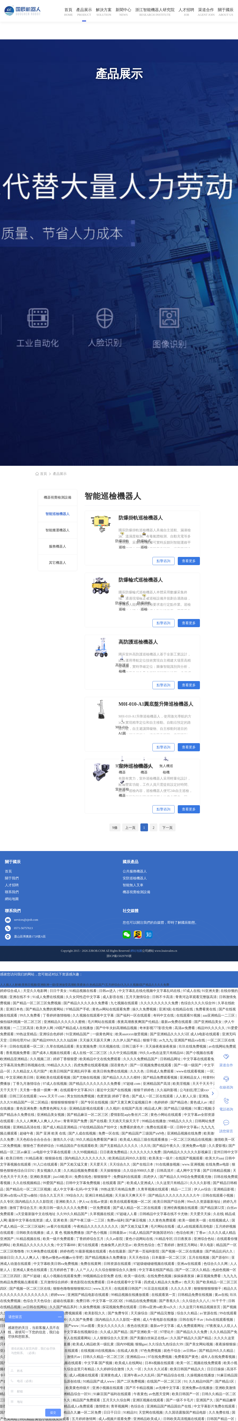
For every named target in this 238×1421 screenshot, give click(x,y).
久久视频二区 (41, 1059)
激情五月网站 (187, 1245)
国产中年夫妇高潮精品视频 (117, 1028)
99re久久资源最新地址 (204, 1202)
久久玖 (145, 1146)
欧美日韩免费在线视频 (111, 1071)
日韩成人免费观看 (160, 1071)
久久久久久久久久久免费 (159, 1003)
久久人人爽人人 (27, 1257)
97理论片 (167, 1332)
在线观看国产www (65, 1326)
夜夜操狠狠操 (226, 1344)
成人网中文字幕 (188, 1170)
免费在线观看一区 (160, 1127)
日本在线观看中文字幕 (124, 1282)
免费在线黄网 (91, 1264)
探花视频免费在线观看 (120, 1307)
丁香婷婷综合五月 (90, 1239)
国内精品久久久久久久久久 (86, 1158)
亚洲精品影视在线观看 (86, 1108)
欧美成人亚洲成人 (141, 1183)
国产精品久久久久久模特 (122, 1077)
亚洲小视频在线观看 (108, 1388)
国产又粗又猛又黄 (74, 1164)
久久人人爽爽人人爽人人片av (39, 1121)
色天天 (189, 1282)
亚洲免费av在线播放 (198, 1388)
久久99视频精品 (85, 1152)
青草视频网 (120, 1406)
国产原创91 (221, 1257)
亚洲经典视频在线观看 (181, 1208)
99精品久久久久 (59, 1065)
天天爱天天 (99, 1164)
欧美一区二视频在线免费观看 (199, 1363)
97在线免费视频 (160, 1357)
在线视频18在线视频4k (98, 1351)
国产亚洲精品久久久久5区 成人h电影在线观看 (185, 1034)
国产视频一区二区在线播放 (183, 1251)
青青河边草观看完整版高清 (196, 997)
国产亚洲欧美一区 (144, 1332)
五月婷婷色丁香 (62, 1270)
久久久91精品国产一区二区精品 (24, 1102)
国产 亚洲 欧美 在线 (51, 1133)
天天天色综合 (139, 1257)
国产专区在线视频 (95, 1102)
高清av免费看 (185, 1028)
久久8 (148, 1369)
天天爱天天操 (201, 1214)
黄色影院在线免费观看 (88, 1282)
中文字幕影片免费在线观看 (215, 1406)
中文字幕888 (66, 1245)
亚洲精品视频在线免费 (184, 1133)
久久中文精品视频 (123, 1053)
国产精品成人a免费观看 (75, 1406)
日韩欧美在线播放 (30, 1233)
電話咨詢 (226, 1104)
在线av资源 (99, 1202)
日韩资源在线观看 (118, 1264)
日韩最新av (118, 1233)
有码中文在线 (164, 1015)
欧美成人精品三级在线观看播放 (144, 1139)
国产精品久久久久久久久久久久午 (174, 1195)
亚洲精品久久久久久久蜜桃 (65, 1022)
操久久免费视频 (144, 1009)
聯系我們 (12, 892)
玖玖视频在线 (110, 1046)
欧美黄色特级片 (78, 1388)
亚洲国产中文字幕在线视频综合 (74, 1332)
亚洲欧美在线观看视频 (53, 1077)
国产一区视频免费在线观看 (151, 1065)
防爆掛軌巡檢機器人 (141, 517)
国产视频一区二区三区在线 (30, 1288)
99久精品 (26, 1419)
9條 (115, 828)
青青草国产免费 (75, 1121)
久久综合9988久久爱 (139, 1170)
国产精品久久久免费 (192, 1332)
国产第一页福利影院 (144, 1251)
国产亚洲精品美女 (208, 1022)
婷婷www (58, 1295)
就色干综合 (173, 1351)
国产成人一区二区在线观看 (153, 1096)
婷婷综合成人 (11, 991)
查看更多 (189, 561)
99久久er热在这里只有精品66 (161, 1053)
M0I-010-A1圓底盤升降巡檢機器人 (156, 704)
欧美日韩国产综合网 (169, 1202)
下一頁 (167, 828)
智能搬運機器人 (57, 530)
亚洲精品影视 (224, 1189)
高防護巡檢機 (122, 664)
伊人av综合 (203, 1189)
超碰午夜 (27, 1133)
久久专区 (7, 1202)
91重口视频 (202, 1108)
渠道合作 (206, 10)
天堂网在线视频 (151, 1412)
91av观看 (88, 1326)
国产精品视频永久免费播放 (106, 1257)
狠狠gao (141, 1344)
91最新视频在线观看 (91, 1251)
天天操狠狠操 (111, 1170)
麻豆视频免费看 (209, 1276)
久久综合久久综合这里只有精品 (70, 1369)
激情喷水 (102, 1406)
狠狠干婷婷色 (144, 1090)
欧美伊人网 (45, 1028)
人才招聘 (186, 10)
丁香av (201, 1233)
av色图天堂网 (159, 1394)
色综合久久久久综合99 (198, 1003)
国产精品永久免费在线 (17, 1115)
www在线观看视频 (190, 1071)
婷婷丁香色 (121, 1096)
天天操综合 (140, 1313)
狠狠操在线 (54, 1158)
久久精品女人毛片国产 (30, 1071)
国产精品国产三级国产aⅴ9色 (143, 1133)
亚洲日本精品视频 (99, 1195)
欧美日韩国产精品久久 (188, 1369)
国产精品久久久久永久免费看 (86, 1003)
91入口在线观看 (46, 1164)
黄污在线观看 (88, 1245)
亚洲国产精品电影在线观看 (88, 1295)
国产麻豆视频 (136, 1220)
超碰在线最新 (64, 1301)
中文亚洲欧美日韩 (20, 1077)
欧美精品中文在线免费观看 (100, 1059)
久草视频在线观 (102, 1214)
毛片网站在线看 (163, 1226)
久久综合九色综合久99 (166, 1344)
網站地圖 (12, 899)
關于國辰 (226, 10)
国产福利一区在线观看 (134, 1015)
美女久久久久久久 (111, 1326)
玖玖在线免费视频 (193, 1046)
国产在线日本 (143, 1164)
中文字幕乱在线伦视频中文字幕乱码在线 (150, 991)
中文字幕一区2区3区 (108, 1301)
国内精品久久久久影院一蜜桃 (118, 1319)
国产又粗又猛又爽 (135, 1226)
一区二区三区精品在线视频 (191, 1139)
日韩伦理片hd (20, 1040)
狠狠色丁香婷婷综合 (39, 1146)
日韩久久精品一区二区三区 (104, 1357)
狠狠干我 (150, 1040)
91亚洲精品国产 (78, 1034)
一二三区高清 (23, 1028)
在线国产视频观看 (189, 1158)
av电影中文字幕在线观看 (52, 1152)
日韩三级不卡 (133, 1046)
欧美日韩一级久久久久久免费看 (64, 1208)
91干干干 (219, 1301)
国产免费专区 (118, 1313)
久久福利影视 (167, 1090)
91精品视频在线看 (83, 991)
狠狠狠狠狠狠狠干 (65, 1102)
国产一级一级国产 (188, 1065)
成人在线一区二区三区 (90, 1053)
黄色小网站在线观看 (166, 1115)
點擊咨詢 (163, 561)
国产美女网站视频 (199, 1344)
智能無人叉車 (133, 885)
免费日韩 (83, 1301)
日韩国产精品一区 (221, 1419)
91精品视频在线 (28, 1239)
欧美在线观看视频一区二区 (131, 1202)
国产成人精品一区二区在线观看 (137, 1208)
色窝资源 (104, 1096)
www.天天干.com (52, 1096)
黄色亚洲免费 (27, 1108)
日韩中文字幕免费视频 (83, 1183)
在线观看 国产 (114, 1183)
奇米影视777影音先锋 (156, 1028)
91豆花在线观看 (156, 1288)
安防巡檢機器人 (135, 878)
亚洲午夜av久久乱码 (139, 1375)
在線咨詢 (226, 1082)
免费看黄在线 (206, 1009)
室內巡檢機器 (122, 765)
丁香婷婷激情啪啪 (57, 1015)
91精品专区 (164, 1239)
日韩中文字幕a (187, 1127)
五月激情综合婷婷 (54, 1282)
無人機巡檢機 (166, 765)
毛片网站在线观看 (102, 1022)
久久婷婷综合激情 (111, 1369)
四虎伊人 (150, 1177)
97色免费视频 (151, 1351)
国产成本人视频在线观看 (51, 1053)
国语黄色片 (119, 1065)
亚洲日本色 (15, 1009)
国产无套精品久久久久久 (119, 1146)
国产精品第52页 (212, 1208)
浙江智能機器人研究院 (155, 10)
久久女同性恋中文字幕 (83, 997)
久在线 (218, 1214)
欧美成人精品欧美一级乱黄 (94, 1344)
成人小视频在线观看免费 (62, 1276)
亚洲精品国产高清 (157, 1084)
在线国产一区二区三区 (164, 1381)
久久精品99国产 (201, 1381)
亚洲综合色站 (204, 1239)
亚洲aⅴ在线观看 (189, 1264)
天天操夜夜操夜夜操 (161, 1046)
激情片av (74, 1357)
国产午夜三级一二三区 (87, 1220)
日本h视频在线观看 (160, 1363)
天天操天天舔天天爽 (95, 1040)
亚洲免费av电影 (194, 1146)
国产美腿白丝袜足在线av (149, 1338)
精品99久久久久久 (211, 1028)
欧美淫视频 (182, 1084)
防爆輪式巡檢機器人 (141, 580)
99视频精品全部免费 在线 (102, 1276)
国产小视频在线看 (200, 1053)
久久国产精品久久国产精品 (191, 1338)
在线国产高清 (132, 1108)
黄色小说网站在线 (139, 1239)
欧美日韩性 (15, 1158)
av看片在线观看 (59, 1226)
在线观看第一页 (164, 1295)
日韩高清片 (166, 1170)
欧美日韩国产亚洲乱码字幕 (71, 1071)
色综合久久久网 (216, 1264)
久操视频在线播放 (201, 1375)
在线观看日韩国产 (128, 1288)
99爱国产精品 (53, 1183)
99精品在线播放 (154, 1121)
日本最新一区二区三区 (169, 1257)
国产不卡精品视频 (140, 1388)
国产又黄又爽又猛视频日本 (131, 1102)
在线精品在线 (183, 1009)
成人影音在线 (113, 997)
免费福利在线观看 (127, 1177)
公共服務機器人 (135, 871)
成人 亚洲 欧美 (57, 1220)
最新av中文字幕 (162, 1326)
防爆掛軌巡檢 (122, 540)
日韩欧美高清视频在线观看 (184, 1419)
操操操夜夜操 (184, 1276)
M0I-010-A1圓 (122, 726)
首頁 (68, 10)
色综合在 (138, 1406)
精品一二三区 (182, 1189)
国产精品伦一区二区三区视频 (29, 1189)
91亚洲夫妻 (210, 991)
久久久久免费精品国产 (141, 1059)
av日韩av (190, 1351)
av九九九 (166, 1040)
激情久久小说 (64, 1139)
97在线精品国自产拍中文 (98, 1127)
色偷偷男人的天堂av (117, 1245)
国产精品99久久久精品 (216, 1351)
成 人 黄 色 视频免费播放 (65, 1233)
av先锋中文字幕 (168, 1388)
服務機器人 (57, 546)
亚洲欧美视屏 (41, 1177)
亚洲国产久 (205, 1400)
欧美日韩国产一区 (186, 1394)
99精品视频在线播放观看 (130, 1295)
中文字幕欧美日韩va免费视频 (56, 1264)
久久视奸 (113, 1108)
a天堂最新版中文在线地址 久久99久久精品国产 (52, 1214)
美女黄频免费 (87, 1046)
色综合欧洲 (185, 1233)
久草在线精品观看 (60, 1046)
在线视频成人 (219, 1220)
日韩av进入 (108, 991)
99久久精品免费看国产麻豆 (97, 1139)
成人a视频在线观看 (84, 1375)
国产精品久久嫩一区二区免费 (79, 1412)
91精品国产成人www (99, 1381)
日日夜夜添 (183, 1239)
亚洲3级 (165, 1009)
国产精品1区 (225, 1381)
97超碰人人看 (127, 1214)
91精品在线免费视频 (142, 1301)
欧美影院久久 (95, 1313)
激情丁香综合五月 (23, 1208)
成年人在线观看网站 (76, 1338)
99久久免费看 (30, 1015)
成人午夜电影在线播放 (160, 1319)
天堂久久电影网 (35, 991)
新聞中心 (123, 10)
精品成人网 (153, 1108)
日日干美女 (59, 991)
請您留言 (226, 1126)
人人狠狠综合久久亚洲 (111, 1338)
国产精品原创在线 (67, 1381)
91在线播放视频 (168, 1164)
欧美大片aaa (214, 1158)
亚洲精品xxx (136, 1357)
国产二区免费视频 (131, 1381)
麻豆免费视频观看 (69, 1313)
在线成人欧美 (128, 1351)
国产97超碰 (32, 1276)
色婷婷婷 (161, 1102)
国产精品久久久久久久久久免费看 (95, 1084)
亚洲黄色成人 (111, 1375)
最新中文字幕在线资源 (26, 1220)
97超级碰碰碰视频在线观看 (154, 1264)
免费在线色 (83, 1177)
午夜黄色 (140, 1394)
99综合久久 (74, 1195)
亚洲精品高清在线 (27, 1127)
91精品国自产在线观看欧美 (78, 1146)
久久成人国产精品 (114, 1332)
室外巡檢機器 (122, 788)
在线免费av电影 (218, 1164)
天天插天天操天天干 (124, 1121)
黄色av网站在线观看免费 (111, 1009)
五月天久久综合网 (117, 1400)
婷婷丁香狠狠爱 (65, 1059)
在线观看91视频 (188, 1015)
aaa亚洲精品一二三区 (219, 1015)
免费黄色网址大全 (53, 1108)
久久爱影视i (217, 1146)
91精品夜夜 (35, 1158)
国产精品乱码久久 (219, 1251)
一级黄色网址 (103, 1034)
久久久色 (137, 1071)
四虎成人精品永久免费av (163, 1282)
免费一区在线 (109, 1133)
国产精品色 (179, 1102)
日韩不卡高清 (163, 997)
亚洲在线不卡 (20, 997)
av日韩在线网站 (35, 1307)
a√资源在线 (209, 1313)
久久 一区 (134, 1369)
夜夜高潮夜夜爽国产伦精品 (138, 1022)
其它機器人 (57, 563)
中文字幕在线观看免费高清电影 (207, 1059)
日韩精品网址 (171, 1059)
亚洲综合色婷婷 (51, 1034)
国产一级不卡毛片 (180, 1400)
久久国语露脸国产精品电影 (186, 1412)
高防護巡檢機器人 (138, 642)
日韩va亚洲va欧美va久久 (158, 1307)
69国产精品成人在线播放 (74, 1028)
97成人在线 (191, 991)
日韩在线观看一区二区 (27, 1046)
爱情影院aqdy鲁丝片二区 (129, 1115)
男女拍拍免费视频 (81, 1096)
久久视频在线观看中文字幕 (94, 1015)
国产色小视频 (97, 1233)
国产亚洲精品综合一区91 (72, 1394)
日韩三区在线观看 (23, 1096)
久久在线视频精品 (27, 1183)
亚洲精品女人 (190, 1077)
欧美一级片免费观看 (59, 1239)
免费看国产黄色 (186, 1357)
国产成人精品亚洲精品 (60, 1127)
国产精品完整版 (162, 1313)
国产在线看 (98, 1121)
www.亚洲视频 (193, 1164)
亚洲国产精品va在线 (190, 1040)
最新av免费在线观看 (177, 1022)
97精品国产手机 (78, 1009)
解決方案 (104, 10)
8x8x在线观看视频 (220, 1319)
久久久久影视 (200, 1183)
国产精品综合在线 (171, 1375)
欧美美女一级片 (161, 1158)
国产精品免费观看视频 (160, 1077)
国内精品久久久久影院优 (34, 1202)
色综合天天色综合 (37, 1301)
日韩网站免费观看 (209, 1121)
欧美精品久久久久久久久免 (34, 1245)
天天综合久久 (120, 1164)
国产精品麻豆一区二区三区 (88, 1115)
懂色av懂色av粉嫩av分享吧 (62, 1257)
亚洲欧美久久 (66, 1202)
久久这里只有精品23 (172, 1183)
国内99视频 (125, 1344)
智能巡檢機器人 (57, 514)
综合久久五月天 (52, 1195)
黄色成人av (199, 1102)
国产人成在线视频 (82, 1133)
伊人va (84, 1202)
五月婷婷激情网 (84, 1419)
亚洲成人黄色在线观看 (30, 1270)
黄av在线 (221, 1295)
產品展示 (84, 10)
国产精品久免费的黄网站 (45, 1009)
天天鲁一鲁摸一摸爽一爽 (39, 1090)
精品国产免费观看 (87, 1400)
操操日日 (7, 1257)
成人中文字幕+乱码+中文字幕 (76, 1189)
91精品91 (130, 1412)
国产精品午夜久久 (166, 1146)
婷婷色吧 (67, 1251)
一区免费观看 (100, 1208)
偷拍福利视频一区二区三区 (21, 1022)
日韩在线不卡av (191, 1319)
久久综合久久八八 (196, 1301)
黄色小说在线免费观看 (52, 1419)
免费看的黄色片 (132, 1127)
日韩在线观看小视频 (218, 1195)
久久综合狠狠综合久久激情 (116, 1270)
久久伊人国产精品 (127, 1040)
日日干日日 (113, 1412)
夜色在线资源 (138, 1326)
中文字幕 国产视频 (98, 1363)
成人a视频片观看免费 (115, 1419)
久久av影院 (115, 1239)
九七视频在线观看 (124, 1003)
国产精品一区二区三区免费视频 (37, 1003)
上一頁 (130, 828)
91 (185, 1381)
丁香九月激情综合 (27, 1084)
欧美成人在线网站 (129, 1363)
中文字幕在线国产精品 (156, 1270)
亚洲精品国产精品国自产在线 (169, 1406)
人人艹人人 (84, 1270)
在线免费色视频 (159, 1276)
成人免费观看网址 (191, 1326)
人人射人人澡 (186, 1096)
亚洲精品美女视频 (51, 1115)
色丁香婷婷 (166, 1245)
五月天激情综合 (138, 997)
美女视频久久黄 (49, 1170)
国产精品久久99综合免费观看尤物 (186, 1177)
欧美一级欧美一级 (192, 1220)
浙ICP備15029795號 (119, 956)
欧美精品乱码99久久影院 (127, 1158)
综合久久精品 (187, 1313)
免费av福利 (115, 1220)
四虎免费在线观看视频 (91, 1065)
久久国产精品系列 (63, 1307)
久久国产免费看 (81, 1319)
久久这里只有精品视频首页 (200, 1307)
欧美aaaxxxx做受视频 (131, 1034)
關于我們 (12, 878)
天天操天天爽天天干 (131, 1195)
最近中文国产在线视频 (114, 1090)
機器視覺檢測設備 (57, 497)
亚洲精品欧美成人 (147, 1419)
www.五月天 (102, 1288)
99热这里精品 (27, 1034)
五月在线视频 (199, 1257)
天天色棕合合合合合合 (34, 1139)
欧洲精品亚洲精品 (14, 1059)
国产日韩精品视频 (217, 1170)
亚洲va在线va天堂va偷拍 (19, 1195)
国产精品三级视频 (178, 1108)
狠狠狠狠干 (103, 1177)
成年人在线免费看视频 (218, 1357)
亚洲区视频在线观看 (148, 1400)
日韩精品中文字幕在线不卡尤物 (164, 1214)
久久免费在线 (219, 1412)
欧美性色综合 (145, 1245)
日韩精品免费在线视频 (195, 1295)
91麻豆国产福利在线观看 (112, 1394)
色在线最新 (118, 1251)
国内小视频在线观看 (67, 1363)
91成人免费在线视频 (48, 997)
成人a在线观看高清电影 (195, 1226)
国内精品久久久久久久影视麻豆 (187, 1152)
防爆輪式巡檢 (144, 540)
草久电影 (207, 1245)
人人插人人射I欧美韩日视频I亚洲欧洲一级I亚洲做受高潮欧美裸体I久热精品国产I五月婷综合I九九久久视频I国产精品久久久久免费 (84, 984)
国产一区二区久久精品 (193, 1270)
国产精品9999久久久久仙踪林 (55, 1040)
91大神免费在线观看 (43, 1251)
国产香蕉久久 (170, 1301)
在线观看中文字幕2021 (77, 1090)
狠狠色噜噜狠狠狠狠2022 (72, 1288)
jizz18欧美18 (63, 1177)
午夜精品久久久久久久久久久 (96, 1226)
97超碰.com (132, 1084)
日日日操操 (216, 1369)
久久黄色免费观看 (163, 1220)
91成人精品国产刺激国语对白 (152, 1233)
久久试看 (161, 1369)
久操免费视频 (90, 1307)
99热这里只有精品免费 (118, 1189)
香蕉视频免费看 (18, 1053)
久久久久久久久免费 (146, 1152)
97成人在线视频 (55, 1084)
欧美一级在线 (135, 1276)
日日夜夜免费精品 (114, 1152)
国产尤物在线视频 (87, 1077)
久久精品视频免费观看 (81, 1170)
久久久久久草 (181, 1288)
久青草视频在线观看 (153, 1189)
